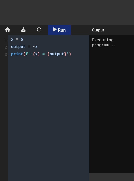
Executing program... (111, 104)
